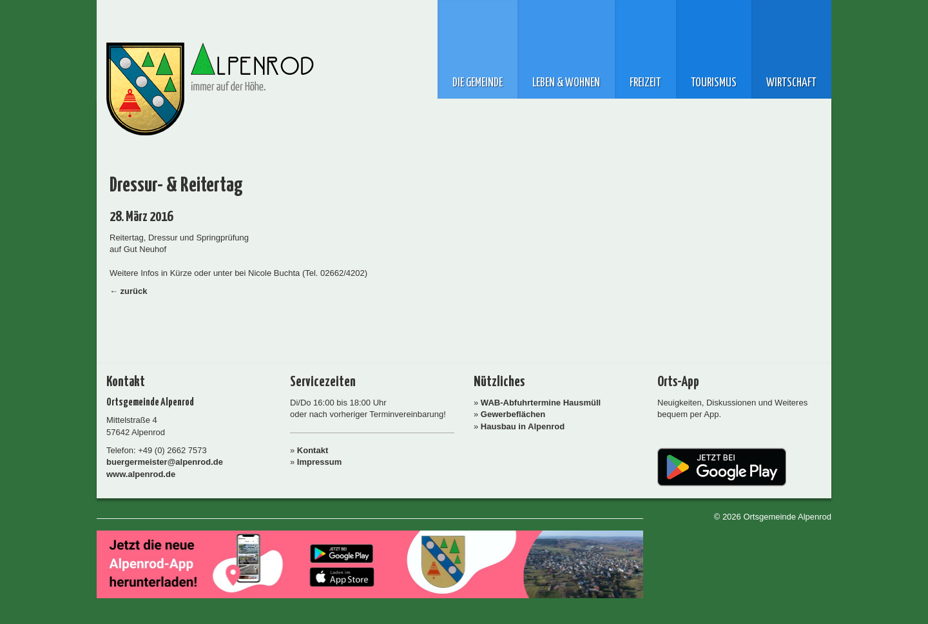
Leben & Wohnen (566, 83)
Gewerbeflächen (513, 414)
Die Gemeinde (477, 83)
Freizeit (645, 83)
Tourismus (714, 83)
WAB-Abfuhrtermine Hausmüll (541, 402)
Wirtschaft (791, 83)
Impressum (319, 462)
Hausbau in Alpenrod (523, 426)
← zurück (129, 291)
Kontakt (312, 450)
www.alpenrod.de (140, 474)
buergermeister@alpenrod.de (164, 462)
